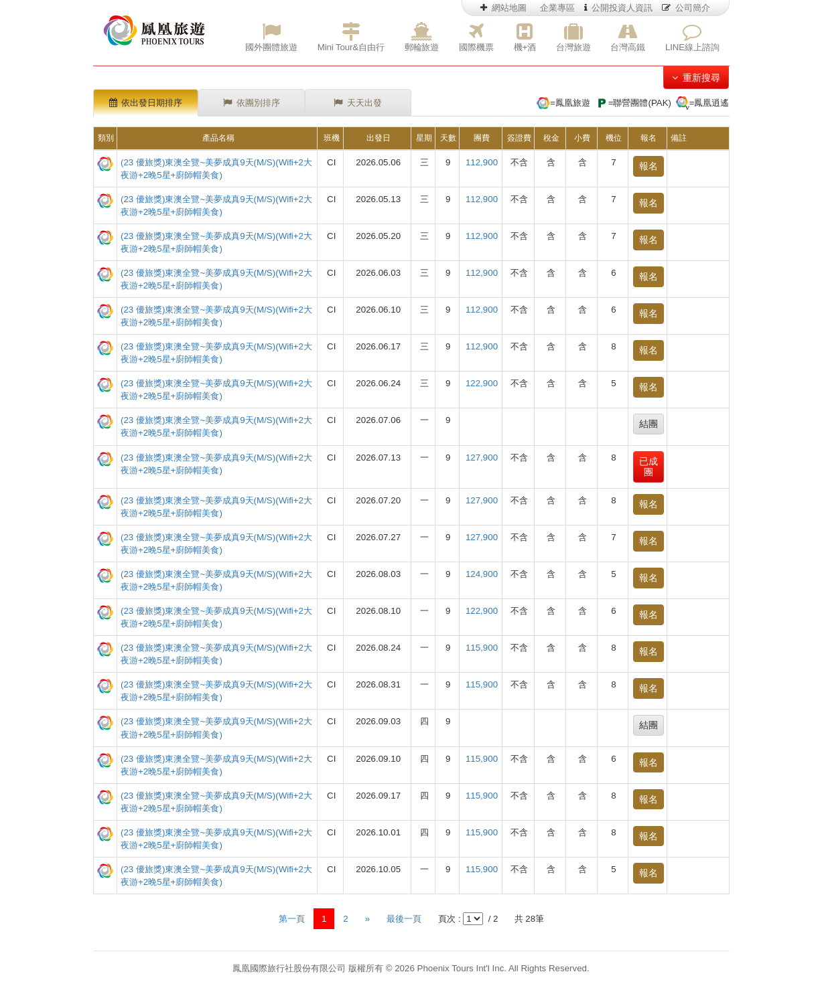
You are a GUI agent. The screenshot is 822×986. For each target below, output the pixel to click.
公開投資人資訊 (618, 8)
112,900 (482, 162)
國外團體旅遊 (271, 37)
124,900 (482, 574)
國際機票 (476, 37)
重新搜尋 (696, 77)
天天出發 (358, 103)
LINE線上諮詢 (692, 37)
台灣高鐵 (627, 37)
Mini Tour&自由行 (351, 37)
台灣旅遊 (573, 37)
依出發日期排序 (146, 103)
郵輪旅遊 (422, 37)
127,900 (482, 458)
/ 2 (492, 919)
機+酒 (525, 37)
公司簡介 (686, 8)
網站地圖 (503, 8)
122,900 (482, 383)
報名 (648, 166)
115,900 (482, 648)
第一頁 (292, 919)
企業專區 (557, 8)
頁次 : (449, 919)
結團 (648, 423)
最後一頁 (404, 919)
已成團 (648, 467)
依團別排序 (251, 103)
